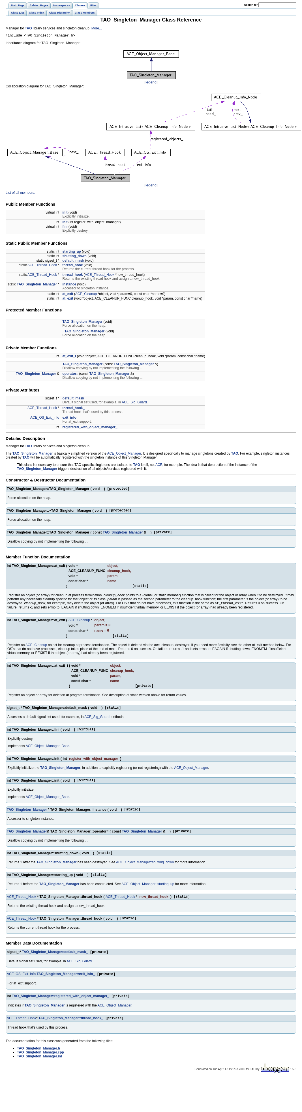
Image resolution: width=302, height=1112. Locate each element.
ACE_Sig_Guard (134, 403)
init (64, 213)
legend (151, 83)
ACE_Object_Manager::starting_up (147, 898)
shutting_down (74, 257)
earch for (250, 4)
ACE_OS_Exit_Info (44, 418)
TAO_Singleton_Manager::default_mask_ (55, 968)
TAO (28, 28)
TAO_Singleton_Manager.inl (39, 1074)
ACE (158, 466)
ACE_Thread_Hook (42, 266)
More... (96, 28)
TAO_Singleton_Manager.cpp (40, 1070)
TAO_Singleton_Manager (37, 285)
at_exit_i (69, 357)
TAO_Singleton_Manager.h (38, 1066)
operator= (70, 375)
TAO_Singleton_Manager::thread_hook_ (70, 1036)
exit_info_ (70, 418)
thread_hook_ (73, 409)
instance (69, 285)
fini (64, 227)
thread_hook (72, 266)
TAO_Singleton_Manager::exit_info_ (66, 990)
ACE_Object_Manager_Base (47, 755)
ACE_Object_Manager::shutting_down (145, 875)
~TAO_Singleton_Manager (83, 332)
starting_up (71, 252)
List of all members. (20, 193)
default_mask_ (74, 399)
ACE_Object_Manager (124, 454)
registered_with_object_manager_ (89, 428)
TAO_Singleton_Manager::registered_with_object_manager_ (60, 1013)
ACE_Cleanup (86, 295)
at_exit (67, 295)
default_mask (73, 261)
